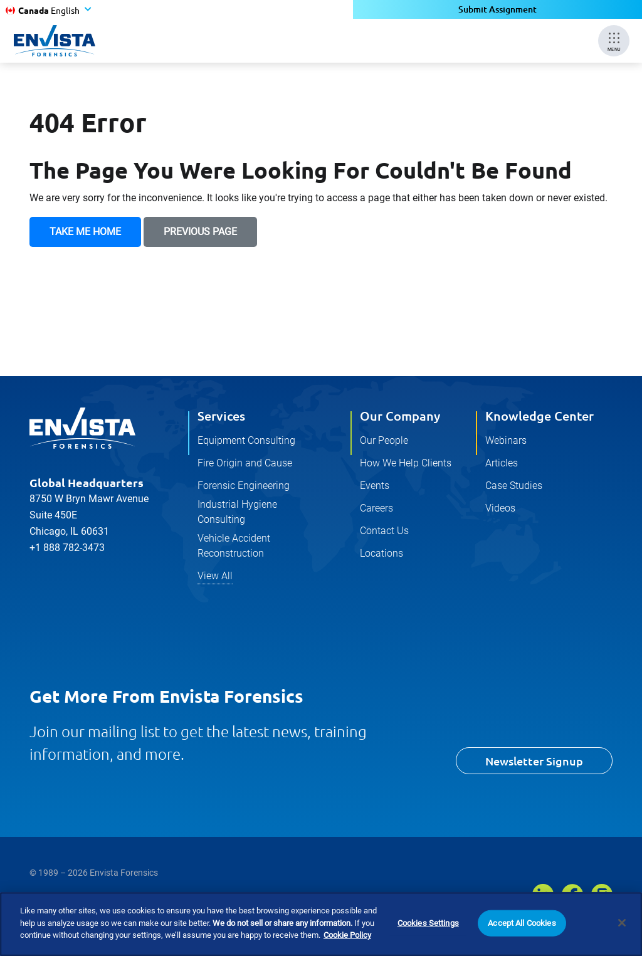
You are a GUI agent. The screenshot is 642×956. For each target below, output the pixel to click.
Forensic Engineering (243, 485)
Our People (384, 440)
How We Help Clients (405, 463)
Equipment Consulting (246, 440)
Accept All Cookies (521, 923)
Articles (501, 463)
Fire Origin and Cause (244, 463)
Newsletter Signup (534, 761)
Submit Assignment (497, 9)
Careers (376, 508)
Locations (381, 553)
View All (215, 576)
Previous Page (200, 232)
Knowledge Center (539, 415)
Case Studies (513, 485)
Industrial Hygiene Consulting (237, 511)
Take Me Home (85, 232)
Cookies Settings (428, 923)
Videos (500, 508)
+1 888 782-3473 (67, 548)
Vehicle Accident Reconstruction (233, 545)
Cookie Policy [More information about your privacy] (347, 935)
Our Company (400, 415)
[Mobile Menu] (613, 40)
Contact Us (384, 531)
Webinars (506, 440)
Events (374, 485)
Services (221, 415)
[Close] (622, 923)
